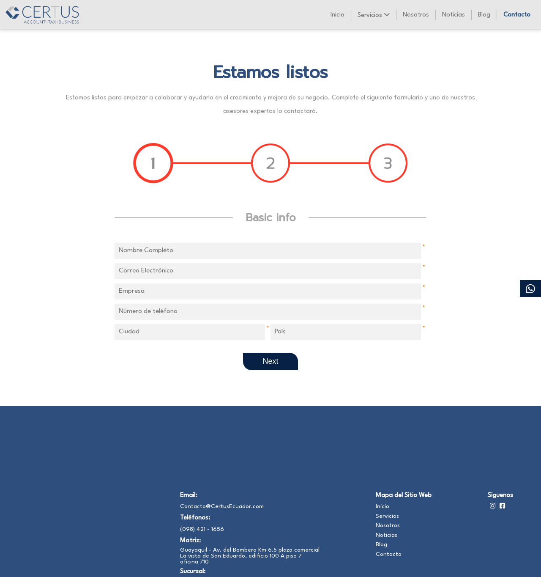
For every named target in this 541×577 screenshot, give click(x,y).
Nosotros (416, 15)
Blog (484, 15)
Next (270, 361)
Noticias (453, 15)
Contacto (516, 15)
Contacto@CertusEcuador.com (222, 506)
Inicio (337, 15)
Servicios (373, 15)
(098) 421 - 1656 (202, 529)
